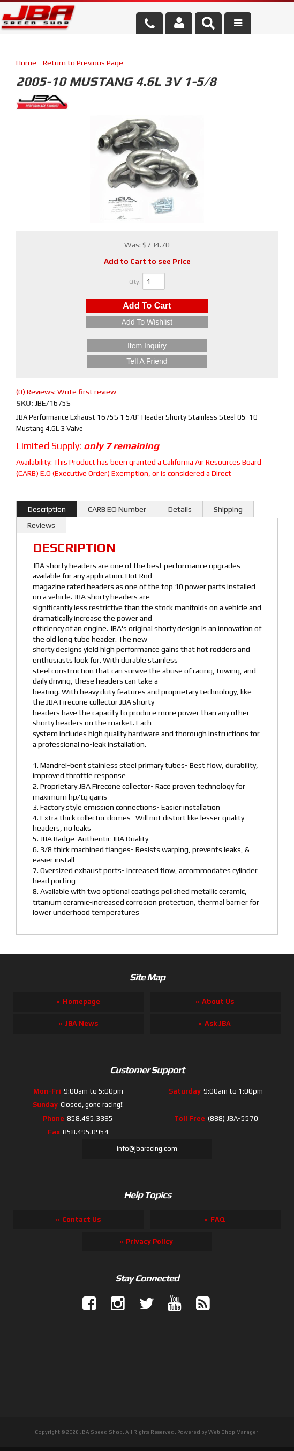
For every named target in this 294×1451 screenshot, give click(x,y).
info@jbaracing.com (147, 1149)
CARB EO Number (117, 509)
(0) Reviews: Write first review (66, 391)
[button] (208, 23)
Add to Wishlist (147, 322)
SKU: (25, 403)
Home (26, 62)
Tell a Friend (146, 361)
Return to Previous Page (83, 62)
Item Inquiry (147, 345)
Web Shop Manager (233, 1432)
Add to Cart (147, 305)
